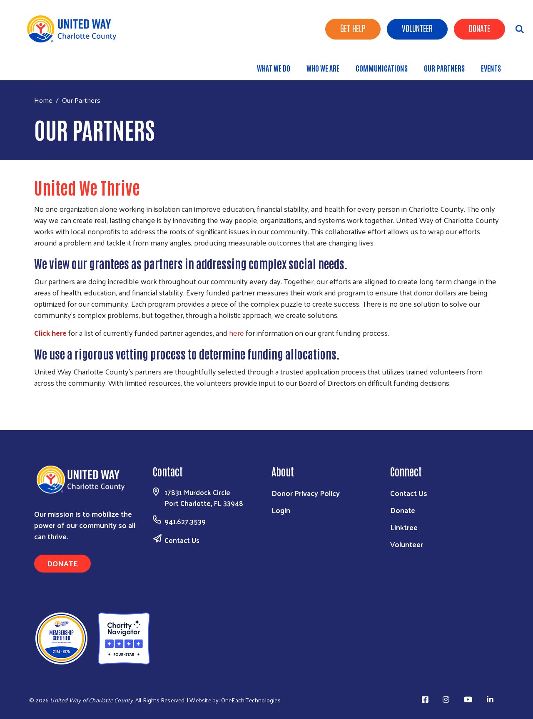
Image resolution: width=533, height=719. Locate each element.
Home (43, 100)
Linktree (404, 527)
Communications (382, 68)
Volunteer (417, 27)
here (236, 333)
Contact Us (181, 540)
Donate (479, 27)
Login (280, 509)
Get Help (353, 27)
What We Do (273, 68)
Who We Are (322, 68)
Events (491, 68)
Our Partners (444, 68)
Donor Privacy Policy (305, 492)
